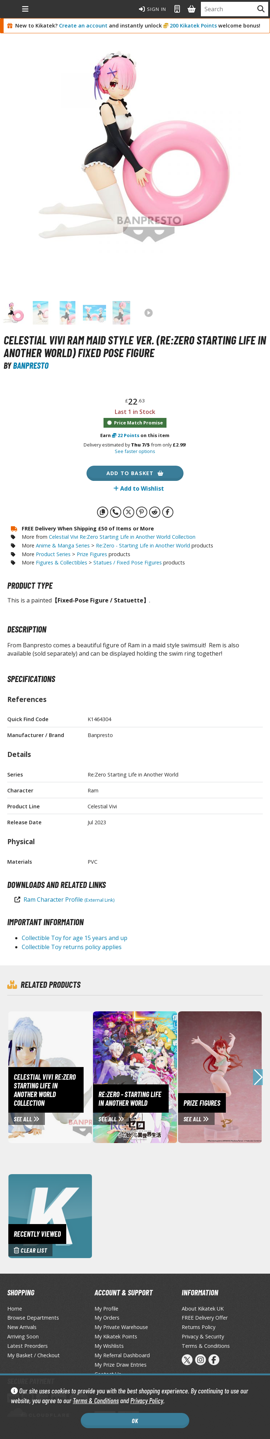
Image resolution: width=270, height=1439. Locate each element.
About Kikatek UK (203, 1308)
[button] (258, 1077)
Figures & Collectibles (61, 562)
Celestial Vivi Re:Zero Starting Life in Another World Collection (122, 536)
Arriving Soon (23, 1336)
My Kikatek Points (115, 1336)
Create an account (83, 25)
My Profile (106, 1308)
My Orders (106, 1317)
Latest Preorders (27, 1345)
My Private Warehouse (121, 1327)
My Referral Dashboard (122, 1355)
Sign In (152, 9)
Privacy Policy (146, 1400)
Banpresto (30, 365)
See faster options (135, 451)
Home (14, 1308)
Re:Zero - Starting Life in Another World (143, 545)
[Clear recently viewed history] (50, 1215)
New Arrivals (22, 1327)
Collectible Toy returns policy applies (72, 947)
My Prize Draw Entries (120, 1364)
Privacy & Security (203, 1336)
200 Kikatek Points (193, 25)
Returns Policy (198, 1327)
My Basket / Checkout (33, 1355)
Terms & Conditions (96, 1400)
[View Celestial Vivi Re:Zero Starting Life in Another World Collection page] (74, 1076)
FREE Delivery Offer (205, 1317)
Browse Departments (33, 1317)
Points (125, 435)
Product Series (53, 554)
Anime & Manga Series (63, 545)
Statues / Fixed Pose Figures (127, 562)
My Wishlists (109, 1345)
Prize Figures (92, 554)
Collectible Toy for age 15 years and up (74, 938)
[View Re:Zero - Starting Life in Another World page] (139, 1076)
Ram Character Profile (69, 899)
